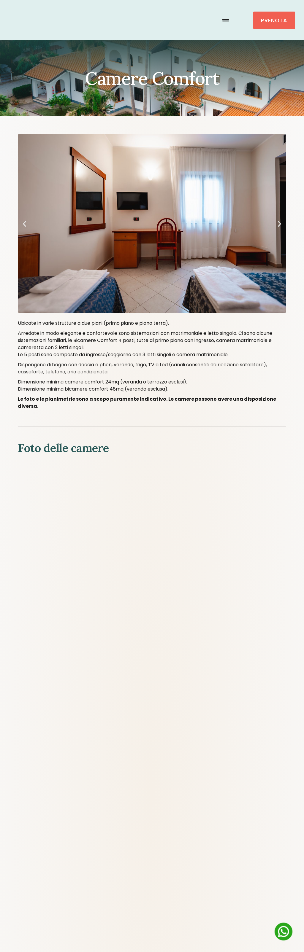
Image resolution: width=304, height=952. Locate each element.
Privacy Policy (152, 875)
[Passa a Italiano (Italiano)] (176, 937)
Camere (116, 758)
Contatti (135, 772)
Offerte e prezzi (198, 758)
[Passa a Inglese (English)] (137, 937)
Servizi (153, 758)
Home (28, 757)
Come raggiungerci (69, 757)
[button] (225, 20)
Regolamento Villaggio (152, 861)
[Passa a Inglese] (159, 772)
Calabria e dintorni (258, 758)
